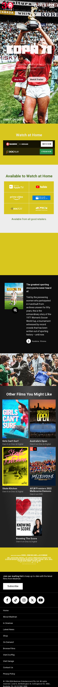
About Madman (10, 617)
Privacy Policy (9, 674)
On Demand (8, 642)
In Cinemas (8, 623)
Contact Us (8, 667)
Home (6, 610)
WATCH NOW (46, 144)
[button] (7, 369)
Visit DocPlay (9, 655)
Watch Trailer (36, 79)
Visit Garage (8, 661)
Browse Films (9, 648)
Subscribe (12, 586)
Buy (19, 79)
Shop (5, 636)
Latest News (8, 629)
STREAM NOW (46, 151)
